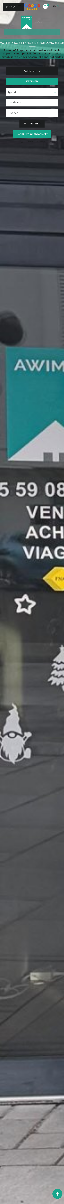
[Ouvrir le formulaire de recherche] (32, 124)
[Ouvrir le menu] (13, 7)
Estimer (32, 81)
